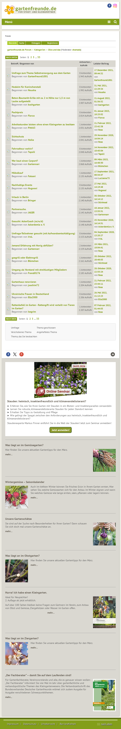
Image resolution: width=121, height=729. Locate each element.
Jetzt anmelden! (60, 430)
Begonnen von (27, 63)
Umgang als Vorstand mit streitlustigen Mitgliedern (39, 269)
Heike (31, 139)
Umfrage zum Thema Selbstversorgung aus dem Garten (41, 73)
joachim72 (33, 285)
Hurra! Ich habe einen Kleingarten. (26, 592)
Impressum (13, 723)
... (36, 57)
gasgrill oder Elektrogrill (25, 257)
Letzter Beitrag (101, 63)
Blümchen (103, 166)
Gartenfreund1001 (38, 76)
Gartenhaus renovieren (24, 281)
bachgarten (34, 104)
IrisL (30, 236)
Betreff (14, 63)
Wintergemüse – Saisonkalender (24, 482)
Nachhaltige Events (22, 185)
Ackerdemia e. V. (36, 224)
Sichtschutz (18, 136)
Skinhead (102, 202)
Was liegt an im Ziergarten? (21, 638)
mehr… (8, 454)
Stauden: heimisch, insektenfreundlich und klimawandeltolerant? (46, 401)
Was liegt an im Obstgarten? (22, 555)
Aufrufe (85, 65)
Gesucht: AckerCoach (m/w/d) (27, 221)
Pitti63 (31, 127)
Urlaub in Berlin (20, 197)
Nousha (32, 90)
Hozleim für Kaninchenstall (26, 86)
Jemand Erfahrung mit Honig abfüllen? (32, 245)
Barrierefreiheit (68, 723)
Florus (31, 115)
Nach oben (11, 319)
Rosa (100, 129)
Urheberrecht (48, 723)
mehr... (8, 697)
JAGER (31, 212)
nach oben (106, 723)
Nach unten (11, 57)
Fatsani (32, 176)
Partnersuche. (19, 209)
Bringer (32, 200)
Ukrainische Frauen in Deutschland (30, 294)
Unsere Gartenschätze (18, 519)
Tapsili (31, 152)
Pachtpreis (17, 112)
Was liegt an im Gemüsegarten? (24, 445)
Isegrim (32, 311)
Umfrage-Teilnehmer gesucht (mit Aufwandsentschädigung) (43, 233)
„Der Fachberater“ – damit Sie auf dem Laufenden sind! (38, 675)
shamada (76, 49)
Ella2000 (32, 297)
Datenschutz (29, 723)
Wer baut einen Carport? (25, 160)
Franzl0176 (34, 273)
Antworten (84, 62)
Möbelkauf (17, 172)
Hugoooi (32, 188)
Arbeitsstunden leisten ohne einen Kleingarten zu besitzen (43, 124)
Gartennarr (34, 164)
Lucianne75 (104, 178)
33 (38, 57)
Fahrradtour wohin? (22, 148)
